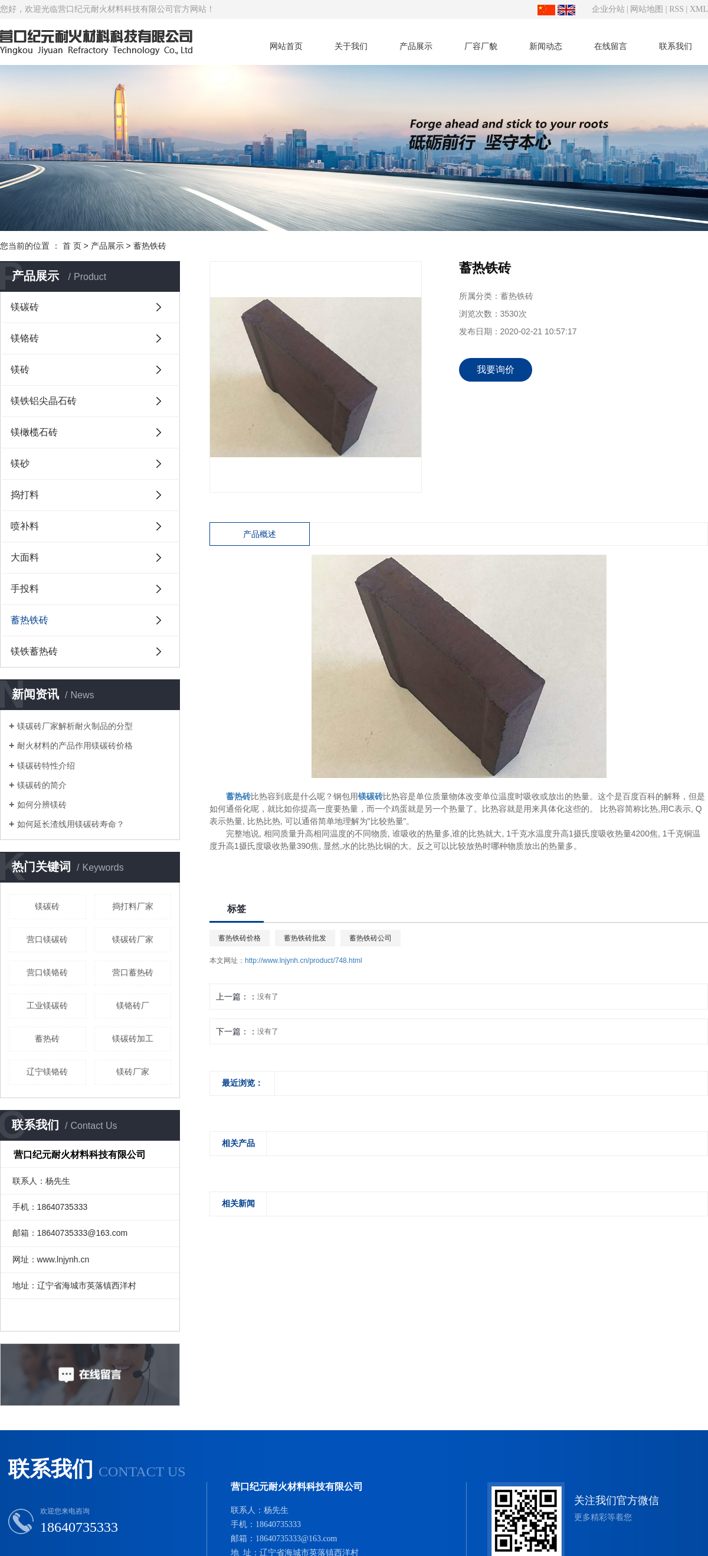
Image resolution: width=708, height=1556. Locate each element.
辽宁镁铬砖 (47, 1071)
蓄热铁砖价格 (239, 938)
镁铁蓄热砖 (34, 651)
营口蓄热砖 (132, 972)
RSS (676, 9)
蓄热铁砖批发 (305, 938)
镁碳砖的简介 (42, 785)
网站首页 (286, 46)
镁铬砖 (25, 338)
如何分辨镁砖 (42, 804)
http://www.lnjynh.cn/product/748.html (303, 960)
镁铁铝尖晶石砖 (44, 401)
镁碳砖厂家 (132, 939)
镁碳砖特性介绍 (46, 765)
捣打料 (25, 495)
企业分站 (608, 9)
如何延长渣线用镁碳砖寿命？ (70, 824)
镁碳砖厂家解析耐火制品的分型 (75, 726)
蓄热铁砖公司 (370, 938)
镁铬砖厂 (132, 1005)
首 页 (72, 245)
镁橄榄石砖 (34, 432)
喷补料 (25, 526)
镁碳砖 (25, 307)
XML (699, 9)
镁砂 (20, 463)
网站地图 (646, 9)
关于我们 (351, 46)
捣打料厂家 (132, 906)
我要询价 (495, 369)
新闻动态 (545, 46)
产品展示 (415, 46)
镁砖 (20, 369)
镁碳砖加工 (132, 1038)
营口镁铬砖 (47, 972)
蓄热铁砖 (149, 245)
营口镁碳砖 (47, 939)
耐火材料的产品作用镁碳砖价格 (75, 745)
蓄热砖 (47, 1038)
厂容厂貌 (480, 46)
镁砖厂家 (132, 1071)
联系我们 (675, 46)
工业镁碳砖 (47, 1005)
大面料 (25, 557)
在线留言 (610, 46)
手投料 (25, 589)
